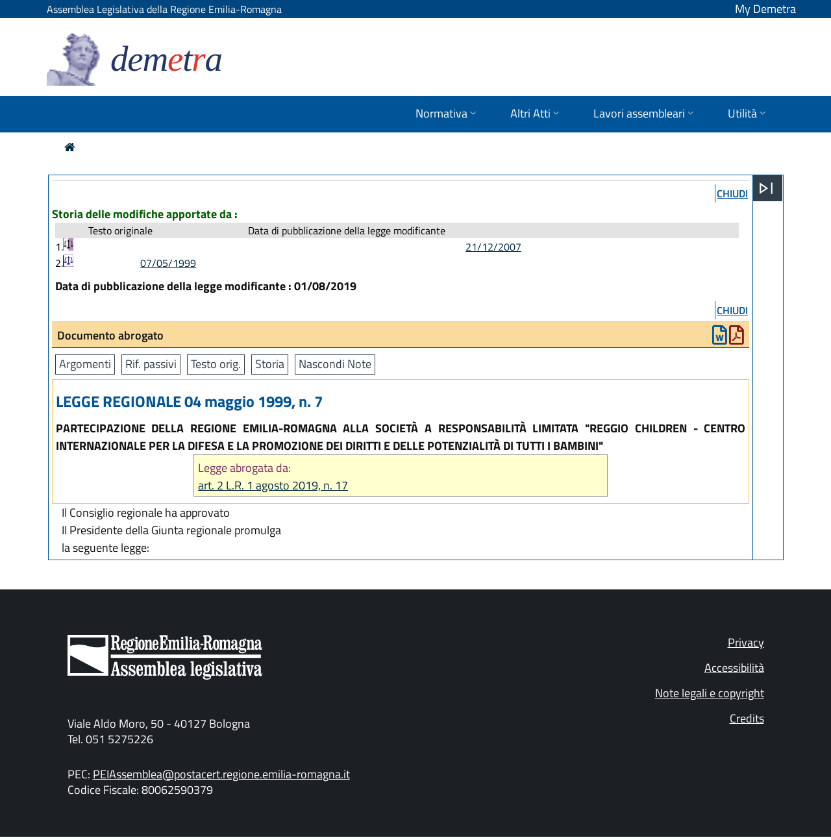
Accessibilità (734, 667)
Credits (747, 718)
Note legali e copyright (709, 693)
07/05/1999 (168, 263)
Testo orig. (216, 364)
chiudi (732, 193)
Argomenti (85, 364)
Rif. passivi (151, 364)
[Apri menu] (766, 188)
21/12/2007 (493, 246)
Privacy (746, 642)
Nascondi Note (335, 364)
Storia (269, 364)
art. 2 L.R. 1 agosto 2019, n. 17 (273, 485)
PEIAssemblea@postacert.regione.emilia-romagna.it (221, 774)
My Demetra (765, 9)
